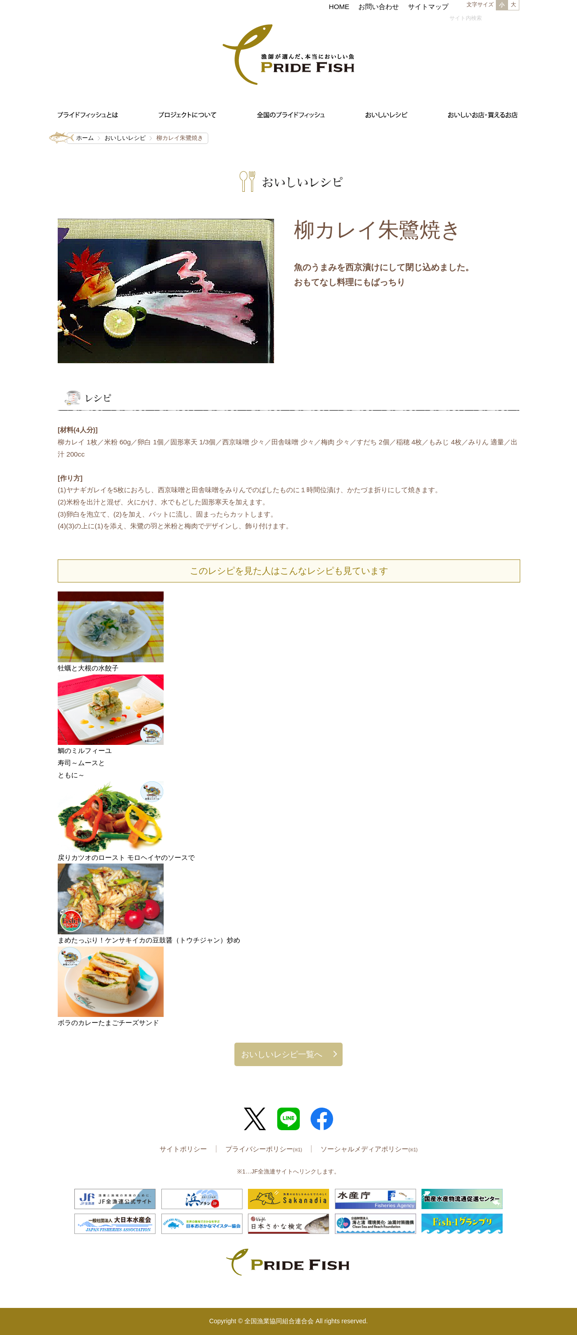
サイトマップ (428, 6)
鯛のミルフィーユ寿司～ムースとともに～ (85, 762)
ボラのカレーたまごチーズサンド (108, 1022)
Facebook (322, 1119)
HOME (339, 6)
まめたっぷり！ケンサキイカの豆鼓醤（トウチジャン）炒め (152, 940)
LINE (288, 1119)
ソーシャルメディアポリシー (369, 1149)
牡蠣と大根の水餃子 (88, 668)
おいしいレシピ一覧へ (281, 1054)
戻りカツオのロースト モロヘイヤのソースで (126, 857)
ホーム (85, 137)
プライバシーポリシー (263, 1149)
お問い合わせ (378, 6)
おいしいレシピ (125, 137)
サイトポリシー (183, 1149)
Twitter (255, 1119)
